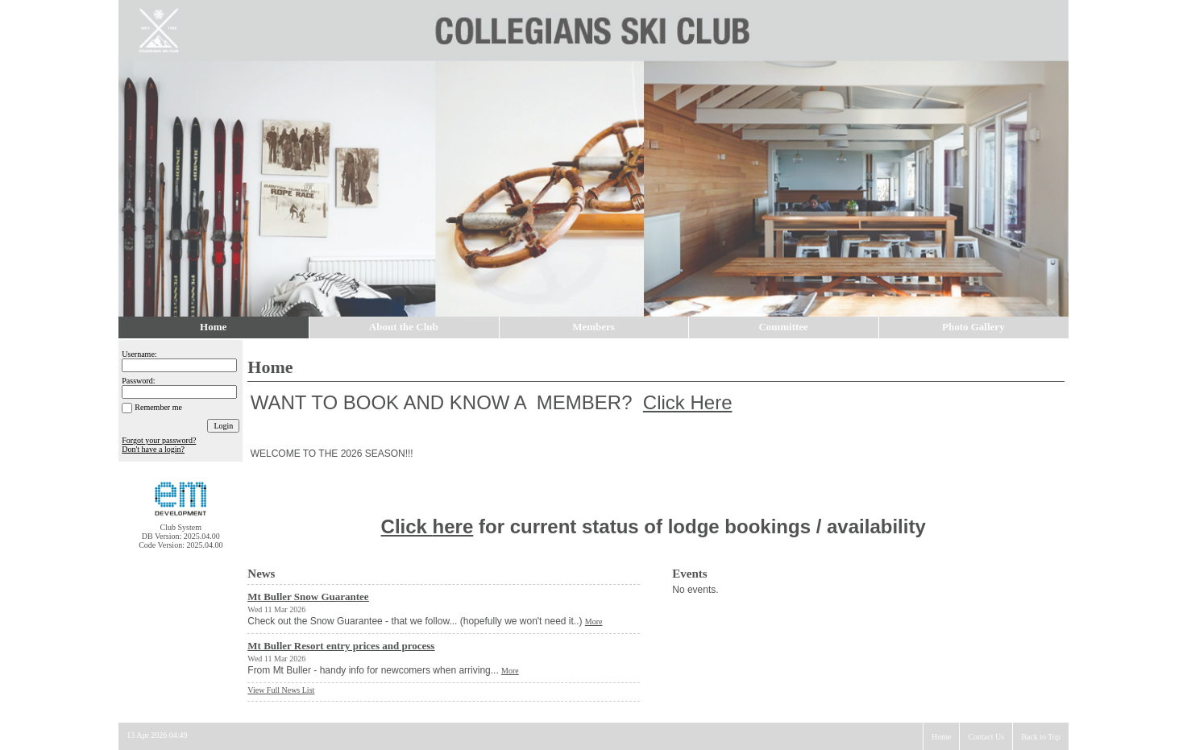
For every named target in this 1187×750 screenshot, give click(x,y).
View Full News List (280, 690)
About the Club (403, 327)
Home (213, 327)
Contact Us (986, 736)
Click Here (688, 402)
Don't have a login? (153, 449)
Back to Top (1040, 736)
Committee (782, 327)
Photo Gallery (973, 327)
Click (407, 526)
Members (593, 327)
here (453, 526)
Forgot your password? (159, 440)
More (594, 621)
